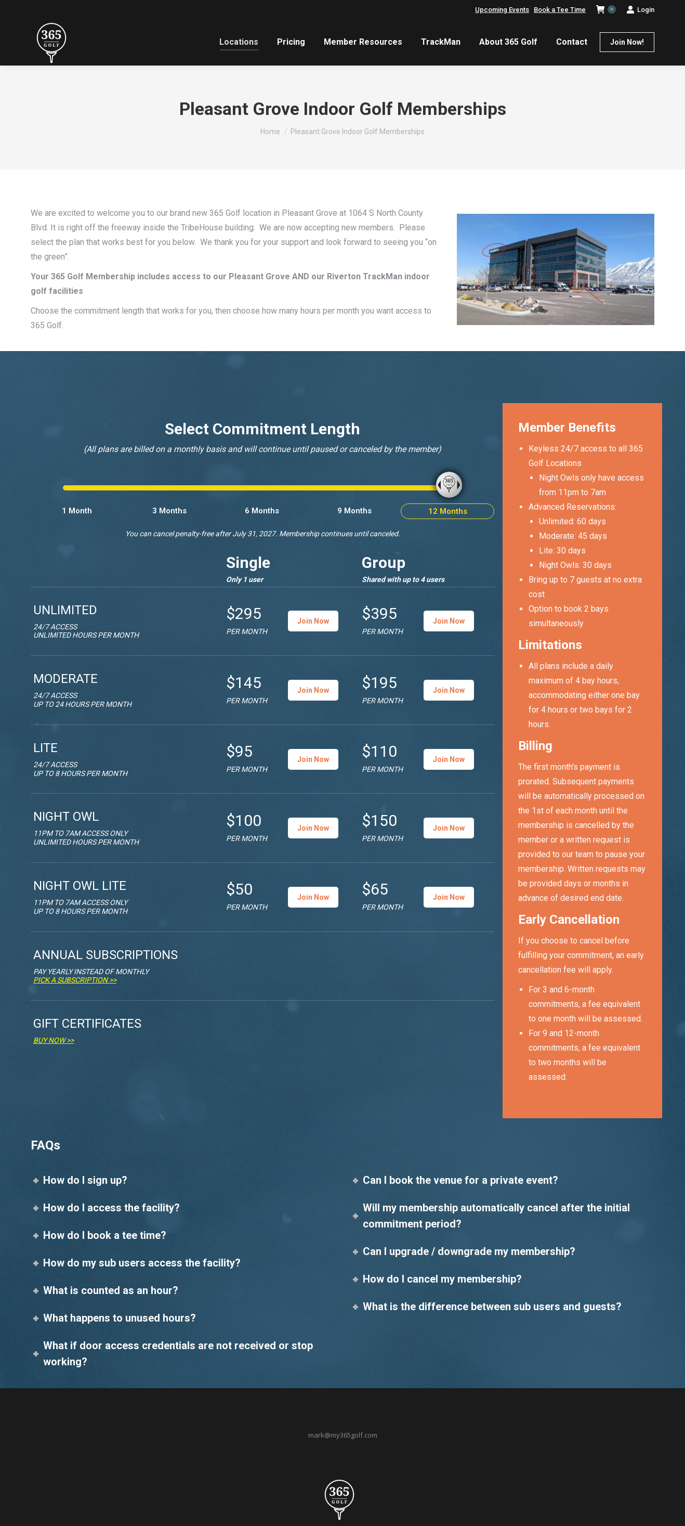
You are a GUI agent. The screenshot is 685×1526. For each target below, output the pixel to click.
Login (640, 10)
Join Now (313, 621)
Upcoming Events (502, 10)
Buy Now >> (53, 1040)
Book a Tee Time (560, 10)
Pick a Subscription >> (74, 980)
